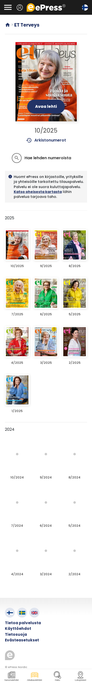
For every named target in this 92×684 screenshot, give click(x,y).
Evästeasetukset (22, 640)
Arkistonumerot (46, 140)
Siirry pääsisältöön (2, 2)
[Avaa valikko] (8, 7)
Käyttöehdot (18, 628)
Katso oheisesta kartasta (38, 191)
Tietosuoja (16, 634)
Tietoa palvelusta (23, 622)
